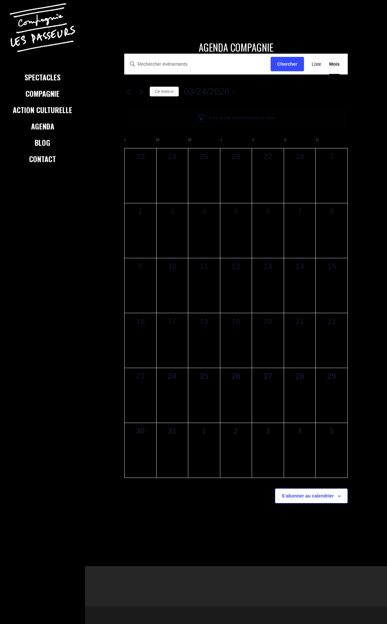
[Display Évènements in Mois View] (334, 64)
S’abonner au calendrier (308, 495)
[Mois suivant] (141, 91)
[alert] (237, 118)
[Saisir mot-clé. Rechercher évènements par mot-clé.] (198, 64)
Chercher (287, 64)
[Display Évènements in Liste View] (317, 64)
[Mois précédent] (128, 91)
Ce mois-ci (164, 91)
